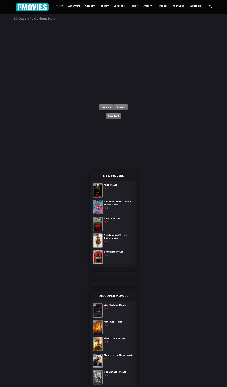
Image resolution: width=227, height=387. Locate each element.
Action (56, 6)
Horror (128, 6)
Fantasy (100, 6)
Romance (156, 6)
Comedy (85, 6)
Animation (173, 6)
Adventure (70, 6)
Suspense (114, 6)
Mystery (141, 6)
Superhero (189, 6)
